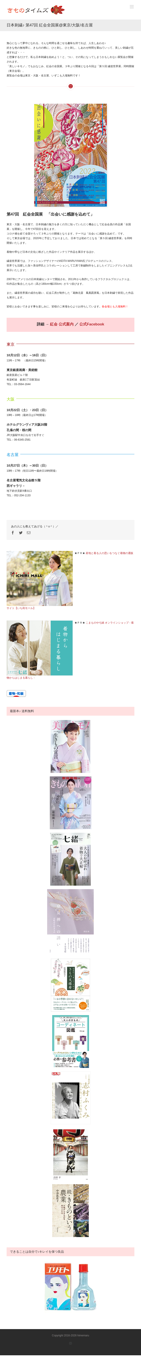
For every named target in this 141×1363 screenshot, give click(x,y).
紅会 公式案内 (62, 324)
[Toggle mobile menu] (132, 6)
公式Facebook (91, 324)
